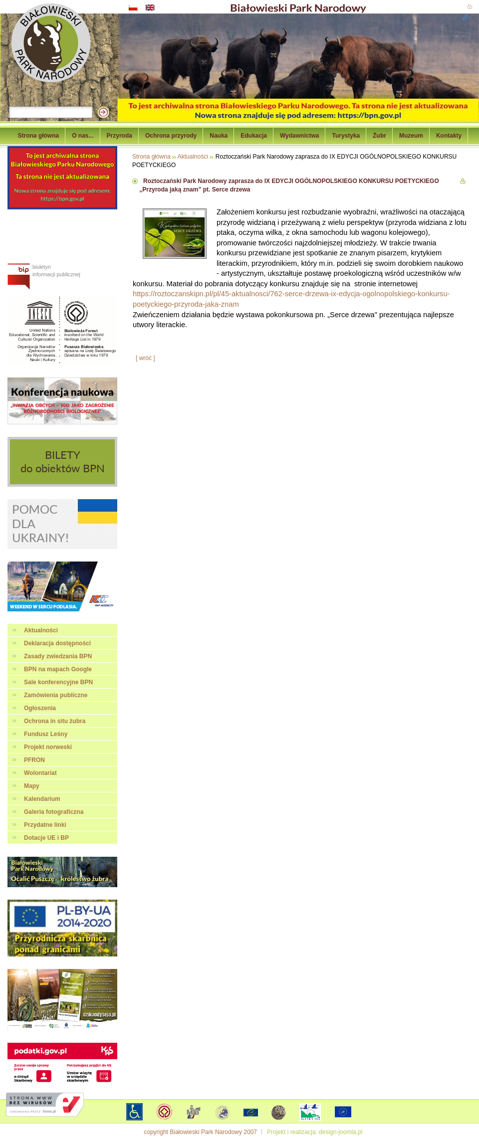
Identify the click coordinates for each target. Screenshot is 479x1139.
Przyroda (119, 135)
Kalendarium (42, 798)
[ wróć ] (145, 358)
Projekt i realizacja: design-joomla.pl (314, 1132)
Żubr (379, 135)
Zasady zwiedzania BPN (58, 656)
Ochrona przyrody (171, 135)
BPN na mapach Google (58, 669)
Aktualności (41, 630)
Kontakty (449, 135)
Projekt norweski (48, 747)
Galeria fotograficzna (53, 811)
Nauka (219, 135)
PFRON (34, 760)
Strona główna (38, 135)
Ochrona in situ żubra (54, 721)
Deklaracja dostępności (57, 643)
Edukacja (253, 135)
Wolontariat (40, 772)
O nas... (82, 135)
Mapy (31, 785)
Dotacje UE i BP (46, 837)
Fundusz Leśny (45, 734)
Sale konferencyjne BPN (58, 682)
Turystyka (346, 135)
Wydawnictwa (299, 135)
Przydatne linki (45, 824)
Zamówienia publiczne (55, 695)
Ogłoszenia (40, 708)
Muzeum (411, 135)
